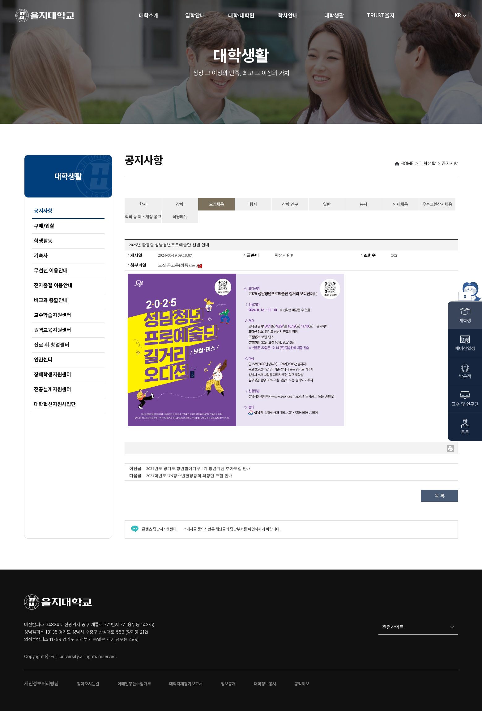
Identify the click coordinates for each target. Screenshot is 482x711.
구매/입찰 (44, 226)
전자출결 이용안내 (53, 285)
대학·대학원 (241, 15)
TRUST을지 (381, 15)
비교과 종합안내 (51, 300)
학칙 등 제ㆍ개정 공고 (143, 216)
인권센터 (43, 360)
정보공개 (228, 683)
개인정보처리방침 (41, 684)
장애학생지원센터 (52, 374)
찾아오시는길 (88, 683)
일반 (327, 204)
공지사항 (43, 211)
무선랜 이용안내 (51, 270)
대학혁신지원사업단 (55, 404)
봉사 (363, 204)
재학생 (465, 321)
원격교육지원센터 (52, 330)
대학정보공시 (265, 683)
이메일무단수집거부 (134, 683)
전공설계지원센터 (52, 389)
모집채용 (216, 204)
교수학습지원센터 (52, 315)
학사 (143, 204)
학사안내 (288, 15)
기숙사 (41, 256)
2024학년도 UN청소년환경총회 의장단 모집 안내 (189, 475)
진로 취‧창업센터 (51, 345)
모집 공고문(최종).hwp (180, 265)
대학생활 (334, 15)
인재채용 (400, 204)
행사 (253, 204)
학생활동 (43, 241)
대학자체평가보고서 (186, 683)
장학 (179, 204)
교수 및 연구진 (465, 404)
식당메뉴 (180, 216)
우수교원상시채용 (437, 204)
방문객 (465, 376)
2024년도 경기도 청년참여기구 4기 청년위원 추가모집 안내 (198, 468)
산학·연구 (290, 204)
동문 (465, 432)
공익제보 (301, 683)
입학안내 (195, 15)
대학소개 (149, 15)
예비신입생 (465, 348)
